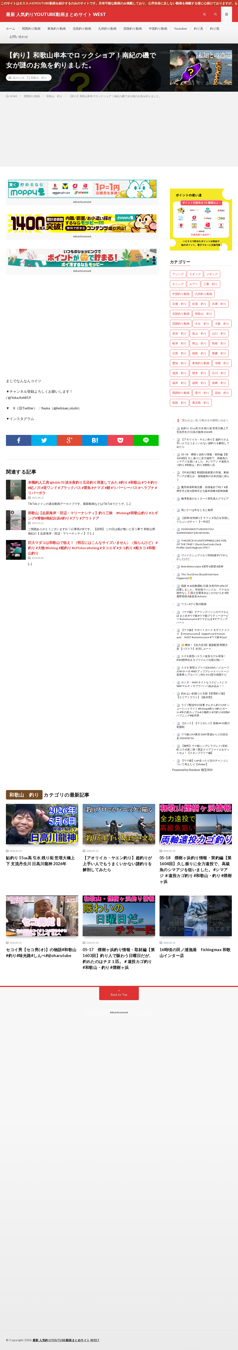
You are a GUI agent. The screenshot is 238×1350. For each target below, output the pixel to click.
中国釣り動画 (158, 28)
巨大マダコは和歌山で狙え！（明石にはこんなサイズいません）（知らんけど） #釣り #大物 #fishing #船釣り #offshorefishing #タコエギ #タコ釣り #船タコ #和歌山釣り (93, 547)
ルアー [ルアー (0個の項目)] (193, 284)
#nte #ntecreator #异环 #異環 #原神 (202, 566)
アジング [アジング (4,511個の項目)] (178, 274)
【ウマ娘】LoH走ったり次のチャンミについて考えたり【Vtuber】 (202, 762)
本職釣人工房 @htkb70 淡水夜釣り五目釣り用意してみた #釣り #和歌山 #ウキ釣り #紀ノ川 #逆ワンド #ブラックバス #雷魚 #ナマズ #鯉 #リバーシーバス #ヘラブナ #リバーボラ (93, 487)
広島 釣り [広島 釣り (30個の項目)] (179, 353)
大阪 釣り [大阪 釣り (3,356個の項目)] (222, 323)
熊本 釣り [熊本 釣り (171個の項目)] (199, 373)
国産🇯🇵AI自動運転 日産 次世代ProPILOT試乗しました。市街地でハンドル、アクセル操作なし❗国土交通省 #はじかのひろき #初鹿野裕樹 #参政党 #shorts (203, 591)
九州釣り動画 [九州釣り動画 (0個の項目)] (203, 294)
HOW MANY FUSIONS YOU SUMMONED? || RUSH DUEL (195, 530)
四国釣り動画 (132, 28)
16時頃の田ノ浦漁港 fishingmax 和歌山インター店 (195, 952)
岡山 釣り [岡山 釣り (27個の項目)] (199, 343)
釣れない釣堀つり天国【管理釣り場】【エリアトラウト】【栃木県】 (201, 695)
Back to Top (119, 994)
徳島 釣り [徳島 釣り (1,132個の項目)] (199, 353)
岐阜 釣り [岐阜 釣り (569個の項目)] (179, 343)
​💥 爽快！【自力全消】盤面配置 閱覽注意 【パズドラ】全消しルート (202, 646)
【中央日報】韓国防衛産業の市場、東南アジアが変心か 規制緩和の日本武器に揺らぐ (203, 476)
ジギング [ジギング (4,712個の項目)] (212, 274)
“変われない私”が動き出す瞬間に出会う (204, 420)
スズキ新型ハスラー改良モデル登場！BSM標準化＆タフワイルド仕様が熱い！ (201, 657)
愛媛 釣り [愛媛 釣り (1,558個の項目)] (219, 353)
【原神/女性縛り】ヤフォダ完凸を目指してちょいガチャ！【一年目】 (203, 519)
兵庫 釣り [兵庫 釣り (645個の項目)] (219, 303)
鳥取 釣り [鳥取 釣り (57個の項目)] (179, 402)
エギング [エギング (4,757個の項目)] (195, 274)
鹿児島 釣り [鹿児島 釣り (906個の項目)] (200, 402)
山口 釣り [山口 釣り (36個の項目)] (219, 333)
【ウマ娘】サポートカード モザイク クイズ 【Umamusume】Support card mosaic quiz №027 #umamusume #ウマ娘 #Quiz (203, 633)
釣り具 (198, 28)
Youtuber (180, 28)
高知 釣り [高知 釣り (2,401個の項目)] (222, 392)
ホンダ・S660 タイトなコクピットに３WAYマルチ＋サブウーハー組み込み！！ (202, 684)
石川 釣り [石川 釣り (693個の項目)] (219, 373)
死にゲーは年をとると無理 (197, 510)
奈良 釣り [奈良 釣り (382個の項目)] (179, 333)
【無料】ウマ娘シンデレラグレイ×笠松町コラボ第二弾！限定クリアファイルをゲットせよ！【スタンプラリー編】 (203, 749)
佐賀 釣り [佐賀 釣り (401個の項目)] (199, 303)
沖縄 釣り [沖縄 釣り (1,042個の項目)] (222, 363)
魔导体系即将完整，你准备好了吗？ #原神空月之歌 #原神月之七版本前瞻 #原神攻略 (202, 488)
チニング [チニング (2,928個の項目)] (178, 284)
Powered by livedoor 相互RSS (192, 770)
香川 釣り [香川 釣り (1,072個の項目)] (202, 392)
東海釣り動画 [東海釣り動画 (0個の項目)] (200, 363)
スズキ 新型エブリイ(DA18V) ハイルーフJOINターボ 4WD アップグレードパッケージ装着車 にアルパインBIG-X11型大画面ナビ (203, 671)
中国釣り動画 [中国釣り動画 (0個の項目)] (181, 294)
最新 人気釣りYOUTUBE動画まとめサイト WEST (66, 1340)
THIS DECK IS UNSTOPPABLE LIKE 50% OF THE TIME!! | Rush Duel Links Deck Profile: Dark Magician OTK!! (201, 544)
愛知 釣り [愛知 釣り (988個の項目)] (179, 363)
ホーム (10, 28)
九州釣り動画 (107, 28)
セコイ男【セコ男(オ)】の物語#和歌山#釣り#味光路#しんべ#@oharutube (41, 952)
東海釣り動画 (56, 28)
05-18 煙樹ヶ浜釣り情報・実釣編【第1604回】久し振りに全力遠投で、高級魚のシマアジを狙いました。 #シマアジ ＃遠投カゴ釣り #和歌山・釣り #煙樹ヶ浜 (203, 460)
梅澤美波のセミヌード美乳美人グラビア (205, 498)
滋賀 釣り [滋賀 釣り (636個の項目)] (179, 373)
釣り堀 (214, 28)
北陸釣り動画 (82, 28)
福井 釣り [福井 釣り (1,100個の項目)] (179, 383)
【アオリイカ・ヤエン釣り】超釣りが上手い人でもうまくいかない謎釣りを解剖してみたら (203, 443)
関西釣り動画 (31, 28)
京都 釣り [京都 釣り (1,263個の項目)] (179, 303)
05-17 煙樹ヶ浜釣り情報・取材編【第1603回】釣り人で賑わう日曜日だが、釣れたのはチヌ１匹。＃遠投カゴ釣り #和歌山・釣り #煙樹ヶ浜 (119, 958)
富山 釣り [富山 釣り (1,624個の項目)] (199, 333)
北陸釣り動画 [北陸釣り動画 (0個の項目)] (181, 313)
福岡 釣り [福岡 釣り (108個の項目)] (199, 383)
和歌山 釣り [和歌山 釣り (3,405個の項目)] (203, 313)
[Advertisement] (119, 131)
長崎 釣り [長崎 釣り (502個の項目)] (219, 383)
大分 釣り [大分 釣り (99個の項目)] (202, 323)
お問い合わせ (18, 36)
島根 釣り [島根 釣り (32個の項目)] (219, 343)
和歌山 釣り (39, 77)
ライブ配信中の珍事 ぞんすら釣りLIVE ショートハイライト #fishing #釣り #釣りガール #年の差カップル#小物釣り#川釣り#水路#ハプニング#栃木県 (203, 710)
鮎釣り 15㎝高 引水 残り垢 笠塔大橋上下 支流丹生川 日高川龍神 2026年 (202, 430)
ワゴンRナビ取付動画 (193, 604)
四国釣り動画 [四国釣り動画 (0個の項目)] (181, 323)
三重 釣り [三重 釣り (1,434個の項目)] (210, 284)
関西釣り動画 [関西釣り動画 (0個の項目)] (181, 392)
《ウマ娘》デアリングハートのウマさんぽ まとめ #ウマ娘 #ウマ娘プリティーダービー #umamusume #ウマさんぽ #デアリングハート (203, 617)
